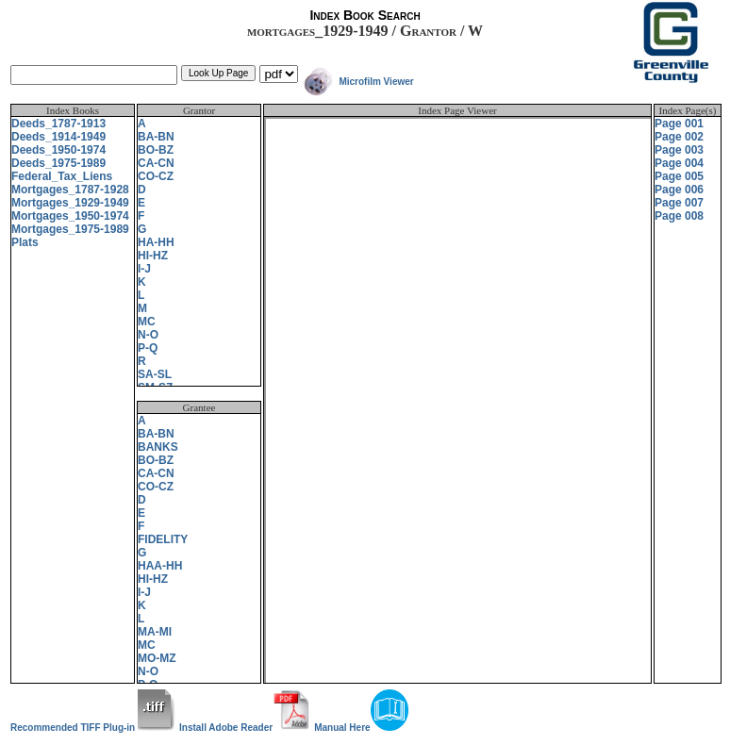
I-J (144, 268)
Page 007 (679, 202)
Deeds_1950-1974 (58, 150)
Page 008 (679, 216)
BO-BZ (156, 150)
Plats (25, 242)
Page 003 (679, 150)
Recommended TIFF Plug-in (92, 727)
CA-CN (156, 163)
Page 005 (679, 176)
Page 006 (679, 189)
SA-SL (155, 374)
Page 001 (679, 123)
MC (147, 321)
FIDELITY (163, 539)
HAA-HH (160, 565)
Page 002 (679, 136)
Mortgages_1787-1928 (70, 189)
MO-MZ (157, 658)
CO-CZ (156, 176)
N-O (148, 334)
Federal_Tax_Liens (61, 176)
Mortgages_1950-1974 (70, 216)
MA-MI (155, 631)
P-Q (148, 348)
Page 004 (679, 163)
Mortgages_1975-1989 (70, 229)
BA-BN (156, 136)
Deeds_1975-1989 (58, 163)
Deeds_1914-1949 (58, 136)
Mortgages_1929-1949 (70, 202)
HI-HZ (153, 255)
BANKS (158, 447)
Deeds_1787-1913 (58, 123)
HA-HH (156, 242)
